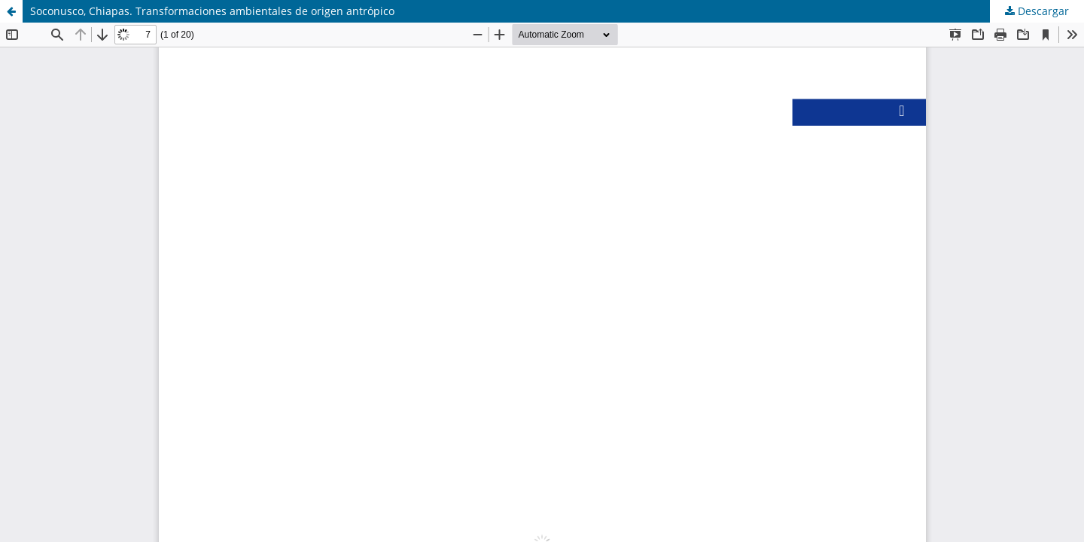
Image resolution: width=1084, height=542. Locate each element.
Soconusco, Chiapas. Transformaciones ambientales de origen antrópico (212, 11)
